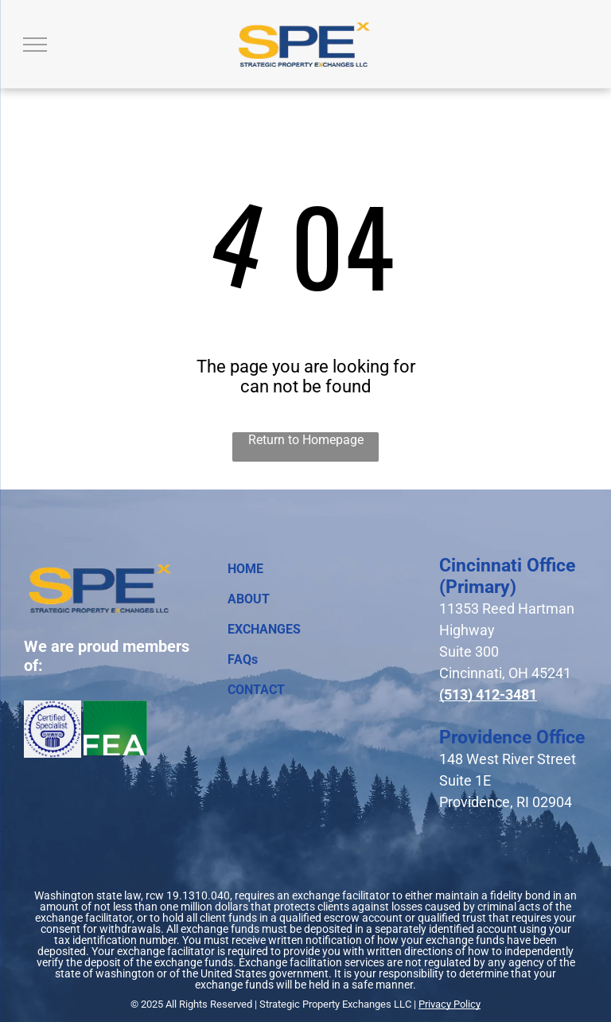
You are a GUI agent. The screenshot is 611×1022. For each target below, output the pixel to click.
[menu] (35, 44)
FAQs (243, 659)
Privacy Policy (449, 1004)
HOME (245, 568)
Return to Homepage (306, 439)
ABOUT (249, 599)
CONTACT (256, 689)
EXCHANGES (264, 629)
